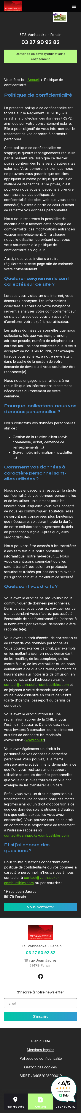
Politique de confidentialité (40, 1058)
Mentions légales (40, 1050)
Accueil (33, 80)
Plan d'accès (15, 1106)
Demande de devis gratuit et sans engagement (40, 56)
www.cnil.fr (34, 740)
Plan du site (40, 1041)
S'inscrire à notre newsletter (40, 992)
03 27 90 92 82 (40, 42)
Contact (40, 1106)
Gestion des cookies (40, 1067)
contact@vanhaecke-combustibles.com (36, 684)
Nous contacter (40, 907)
